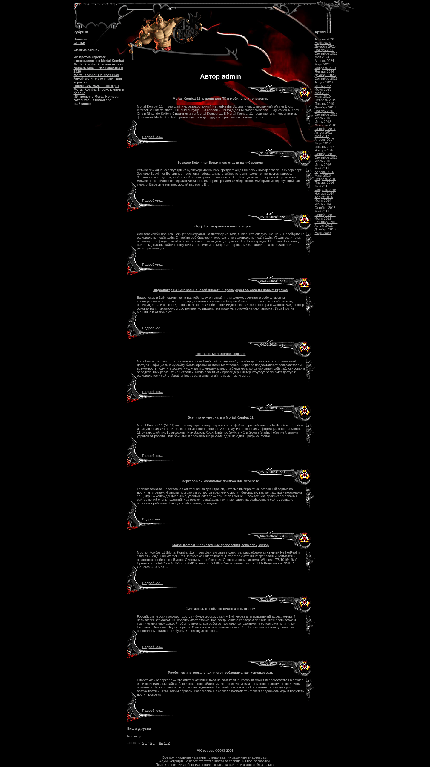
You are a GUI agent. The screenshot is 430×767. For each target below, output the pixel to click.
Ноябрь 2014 (324, 193)
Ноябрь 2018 (324, 111)
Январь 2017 (324, 146)
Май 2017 (322, 136)
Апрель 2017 (324, 139)
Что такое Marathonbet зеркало (221, 354)
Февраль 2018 (325, 125)
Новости (80, 39)
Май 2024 (322, 57)
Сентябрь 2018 (326, 114)
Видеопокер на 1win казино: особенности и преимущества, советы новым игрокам (220, 290)
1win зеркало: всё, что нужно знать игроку (220, 608)
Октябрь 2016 (325, 154)
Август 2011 (324, 225)
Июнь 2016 (323, 164)
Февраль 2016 (325, 179)
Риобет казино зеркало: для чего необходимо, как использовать (220, 672)
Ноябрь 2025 (324, 50)
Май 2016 (322, 168)
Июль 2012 (323, 218)
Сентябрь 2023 (326, 78)
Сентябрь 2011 (326, 222)
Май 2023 (322, 93)
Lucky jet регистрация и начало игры (221, 226)
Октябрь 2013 (325, 207)
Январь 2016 (324, 182)
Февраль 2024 (325, 68)
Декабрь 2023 (325, 75)
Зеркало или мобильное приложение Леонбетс (220, 481)
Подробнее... (152, 137)
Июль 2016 (323, 161)
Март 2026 (323, 43)
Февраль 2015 (325, 190)
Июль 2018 (323, 118)
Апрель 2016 (324, 172)
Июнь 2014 (323, 204)
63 (161, 743)
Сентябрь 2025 (326, 53)
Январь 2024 (324, 71)
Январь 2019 (324, 103)
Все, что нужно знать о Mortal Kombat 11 (220, 417)
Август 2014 (324, 197)
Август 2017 (324, 132)
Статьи (79, 43)
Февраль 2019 (325, 100)
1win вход (134, 736)
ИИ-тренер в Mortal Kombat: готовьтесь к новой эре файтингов (96, 100)
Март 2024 (323, 64)
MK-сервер (205, 750)
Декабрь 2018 (325, 107)
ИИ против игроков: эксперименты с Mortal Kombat (99, 58)
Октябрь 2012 (325, 215)
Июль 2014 (323, 200)
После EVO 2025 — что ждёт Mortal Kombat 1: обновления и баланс (99, 89)
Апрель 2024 (324, 60)
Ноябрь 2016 (324, 150)
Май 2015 (322, 186)
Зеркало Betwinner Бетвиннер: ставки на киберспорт (220, 162)
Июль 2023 (323, 86)
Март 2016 (323, 175)
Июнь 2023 (323, 89)
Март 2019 (323, 96)
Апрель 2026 (324, 39)
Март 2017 (323, 143)
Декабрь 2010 (325, 229)
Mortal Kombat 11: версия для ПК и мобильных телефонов (220, 98)
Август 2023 (324, 82)
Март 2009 (323, 233)
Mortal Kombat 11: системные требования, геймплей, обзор (220, 545)
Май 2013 (322, 211)
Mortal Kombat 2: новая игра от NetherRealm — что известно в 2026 (99, 67)
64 (165, 743)
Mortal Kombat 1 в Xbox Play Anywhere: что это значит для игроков (98, 78)
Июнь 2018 (323, 121)
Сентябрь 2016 (326, 157)
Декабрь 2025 (325, 46)
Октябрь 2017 (325, 129)
